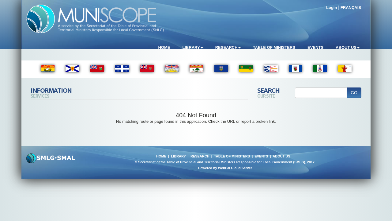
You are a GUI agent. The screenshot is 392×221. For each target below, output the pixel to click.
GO (354, 92)
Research (228, 47)
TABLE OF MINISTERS (232, 156)
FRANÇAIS (351, 7)
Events (315, 47)
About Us (348, 47)
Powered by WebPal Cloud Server (225, 168)
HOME (161, 156)
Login (331, 7)
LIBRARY (178, 156)
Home (164, 47)
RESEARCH (199, 156)
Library (192, 47)
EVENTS (261, 156)
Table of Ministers (274, 47)
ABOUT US (281, 156)
